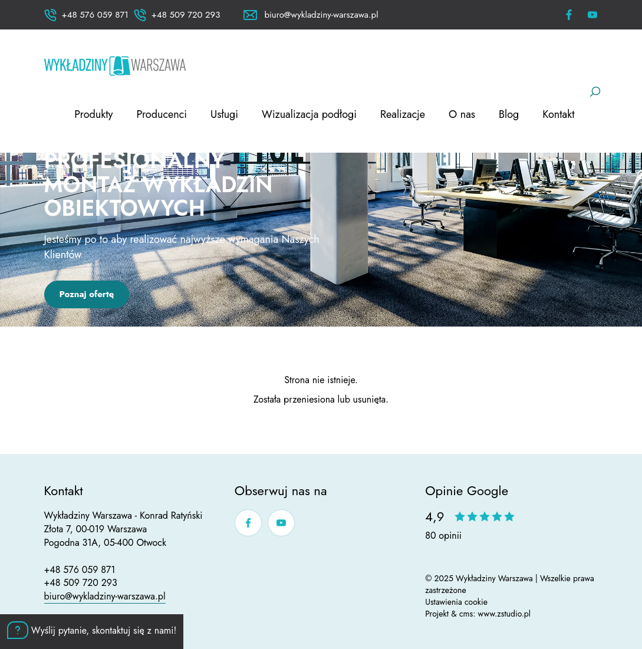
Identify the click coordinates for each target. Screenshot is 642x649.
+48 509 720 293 (80, 582)
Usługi (224, 114)
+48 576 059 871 (80, 569)
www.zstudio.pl (504, 614)
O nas (462, 114)
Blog (509, 114)
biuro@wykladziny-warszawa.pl (105, 596)
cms (466, 614)
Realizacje (402, 114)
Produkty (93, 114)
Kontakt (558, 114)
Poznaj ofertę (87, 294)
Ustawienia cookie (456, 602)
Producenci (161, 114)
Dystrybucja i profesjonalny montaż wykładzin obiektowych (158, 172)
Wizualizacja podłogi (309, 114)
